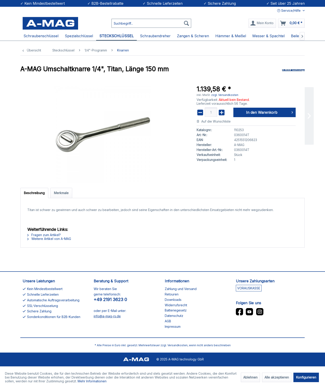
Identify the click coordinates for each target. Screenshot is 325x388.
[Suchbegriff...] (151, 23)
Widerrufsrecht (176, 305)
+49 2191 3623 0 (110, 299)
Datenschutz (174, 316)
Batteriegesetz (176, 310)
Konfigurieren (306, 377)
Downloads (173, 300)
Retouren (172, 294)
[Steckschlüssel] (116, 36)
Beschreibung (34, 193)
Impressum (173, 326)
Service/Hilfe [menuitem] (289, 10)
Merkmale (61, 193)
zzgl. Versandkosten (224, 95)
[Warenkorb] (291, 23)
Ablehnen (250, 377)
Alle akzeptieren (277, 377)
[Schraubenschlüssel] (41, 36)
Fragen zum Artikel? (44, 235)
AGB (168, 321)
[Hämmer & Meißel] (230, 36)
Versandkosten (177, 345)
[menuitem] (151, 22)
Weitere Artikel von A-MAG (49, 239)
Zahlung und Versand (181, 289)
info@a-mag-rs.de (107, 316)
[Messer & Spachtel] (268, 36)
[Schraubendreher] (155, 36)
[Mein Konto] (262, 23)
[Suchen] (186, 23)
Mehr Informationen (92, 381)
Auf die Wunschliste (214, 121)
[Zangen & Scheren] (193, 36)
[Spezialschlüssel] (79, 36)
